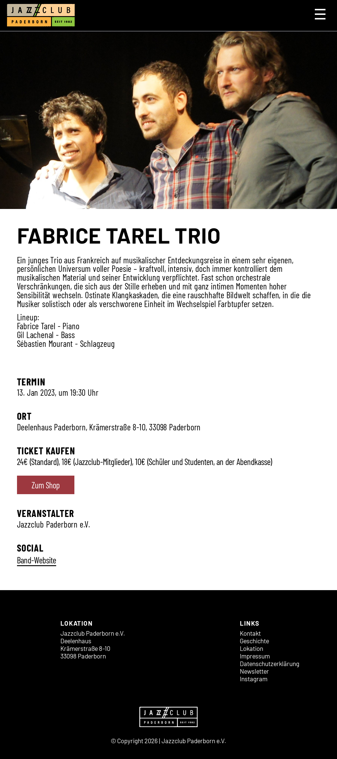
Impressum (255, 656)
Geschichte (254, 640)
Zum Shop (46, 485)
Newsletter (254, 671)
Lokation (251, 648)
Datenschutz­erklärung (269, 663)
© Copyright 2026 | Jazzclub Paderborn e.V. (168, 740)
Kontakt (250, 633)
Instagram (253, 678)
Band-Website (36, 560)
